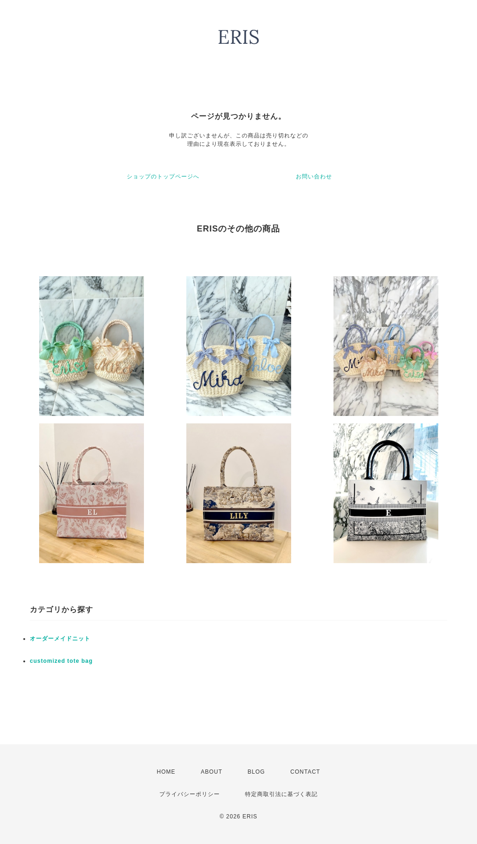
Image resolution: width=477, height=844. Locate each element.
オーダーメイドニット (60, 638)
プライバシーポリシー (189, 794)
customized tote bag (61, 661)
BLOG (256, 772)
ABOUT (211, 772)
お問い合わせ (314, 176)
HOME (166, 772)
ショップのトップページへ (163, 176)
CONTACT (305, 772)
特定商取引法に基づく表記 (281, 794)
